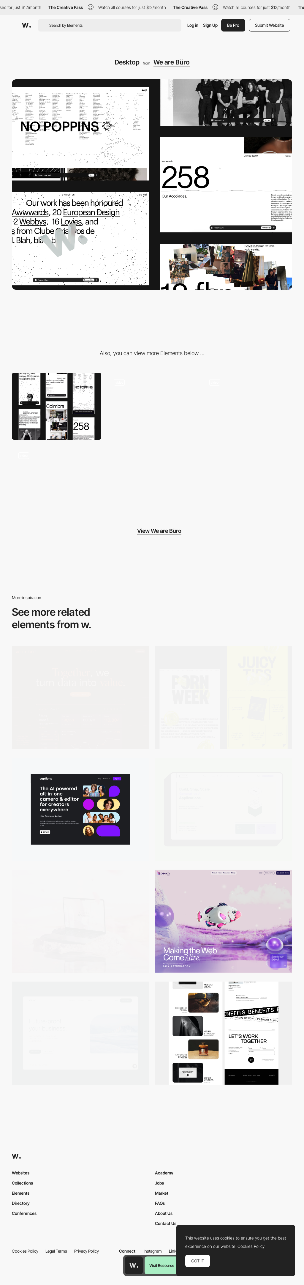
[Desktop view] (223, 697)
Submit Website (269, 25)
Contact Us (165, 1223)
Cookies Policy (25, 1250)
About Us (163, 1213)
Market (161, 1193)
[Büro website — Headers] (247, 406)
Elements (20, 1193)
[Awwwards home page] (134, 1265)
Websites (20, 1172)
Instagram (153, 1250)
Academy (164, 1172)
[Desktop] (80, 697)
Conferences (24, 1213)
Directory (21, 1203)
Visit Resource (161, 1265)
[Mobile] (56, 406)
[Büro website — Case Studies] (56, 479)
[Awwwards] (26, 25)
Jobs (159, 1182)
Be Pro (233, 25)
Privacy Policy (86, 1250)
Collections (22, 1182)
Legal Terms (56, 1250)
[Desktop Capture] (80, 1033)
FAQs (160, 1203)
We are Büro (171, 62)
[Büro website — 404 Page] (152, 406)
